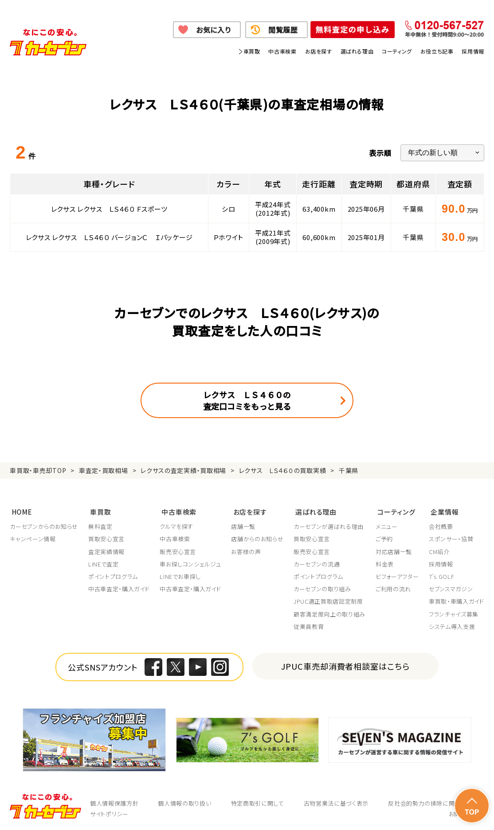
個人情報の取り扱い (184, 801)
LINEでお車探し (180, 575)
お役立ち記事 (437, 51)
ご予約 (384, 537)
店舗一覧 (243, 525)
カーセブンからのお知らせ (44, 525)
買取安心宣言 (106, 537)
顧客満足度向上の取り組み (329, 612)
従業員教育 (309, 624)
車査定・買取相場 (103, 470)
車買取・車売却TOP (38, 470)
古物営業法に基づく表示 (336, 801)
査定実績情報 (106, 550)
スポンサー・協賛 (451, 537)
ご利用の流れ (393, 587)
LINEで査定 (103, 562)
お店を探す (318, 51)
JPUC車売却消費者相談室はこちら (345, 664)
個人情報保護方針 (114, 801)
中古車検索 (282, 51)
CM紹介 (439, 550)
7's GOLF (441, 575)
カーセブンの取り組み (322, 587)
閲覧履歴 (283, 29)
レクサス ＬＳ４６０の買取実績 (282, 470)
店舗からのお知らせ (257, 537)
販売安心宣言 (178, 550)
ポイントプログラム (113, 575)
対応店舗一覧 (394, 550)
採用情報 (473, 51)
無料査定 (100, 525)
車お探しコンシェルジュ (190, 562)
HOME (20, 510)
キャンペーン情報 (32, 537)
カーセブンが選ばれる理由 (329, 525)
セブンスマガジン (451, 587)
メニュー (387, 525)
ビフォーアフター (397, 575)
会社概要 (441, 525)
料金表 (385, 562)
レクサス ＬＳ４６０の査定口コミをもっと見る (247, 400)
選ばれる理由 (357, 51)
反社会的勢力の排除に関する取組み (436, 801)
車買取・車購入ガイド (456, 600)
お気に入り (213, 29)
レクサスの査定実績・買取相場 (183, 470)
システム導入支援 (452, 624)
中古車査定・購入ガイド (118, 587)
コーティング (397, 51)
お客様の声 (246, 550)
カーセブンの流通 (317, 562)
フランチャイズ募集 (453, 612)
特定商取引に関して (257, 801)
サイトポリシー (109, 812)
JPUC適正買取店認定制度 (328, 600)
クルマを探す (176, 525)
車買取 (251, 51)
